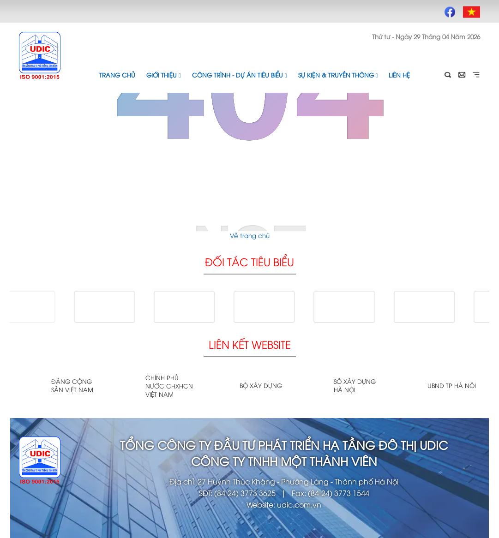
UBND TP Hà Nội (451, 385)
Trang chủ (117, 75)
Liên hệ (399, 75)
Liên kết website (250, 344)
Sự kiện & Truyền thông (338, 75)
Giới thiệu (163, 75)
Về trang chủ (250, 235)
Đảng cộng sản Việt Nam (72, 385)
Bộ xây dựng (261, 385)
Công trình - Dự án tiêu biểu (239, 75)
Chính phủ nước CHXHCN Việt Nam (169, 385)
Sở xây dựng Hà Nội (355, 385)
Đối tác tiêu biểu (249, 261)
